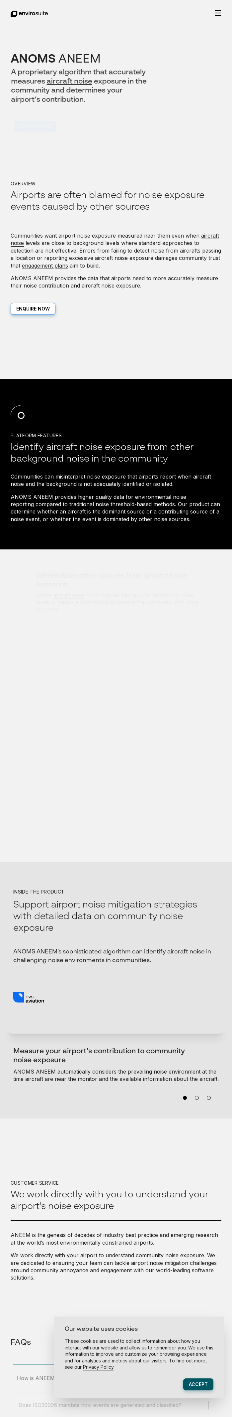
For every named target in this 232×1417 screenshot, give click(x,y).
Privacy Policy (98, 1367)
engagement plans (45, 265)
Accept (198, 1384)
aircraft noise (69, 81)
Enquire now (33, 308)
